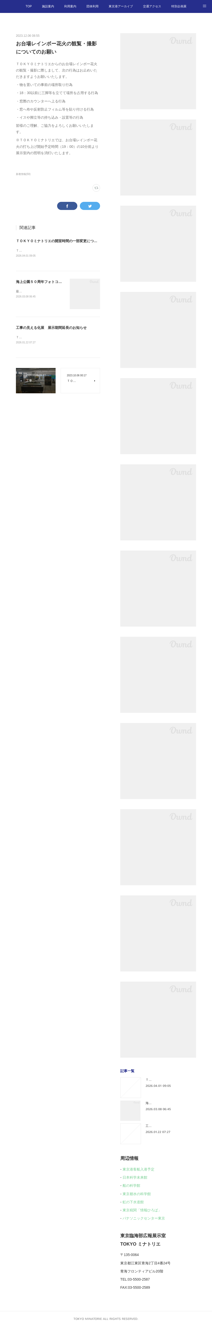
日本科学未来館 (135, 1177)
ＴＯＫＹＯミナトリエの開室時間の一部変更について (58, 241)
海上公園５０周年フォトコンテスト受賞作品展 (53, 282)
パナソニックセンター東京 (144, 1218)
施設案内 (48, 6)
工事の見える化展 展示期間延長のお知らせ (51, 328)
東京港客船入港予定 (138, 1169)
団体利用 (92, 6)
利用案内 (70, 6)
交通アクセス (152, 6)
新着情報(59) (23, 174)
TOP (29, 6)
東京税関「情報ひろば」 (142, 1210)
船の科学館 (131, 1185)
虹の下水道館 (133, 1202)
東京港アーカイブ (121, 6)
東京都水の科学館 (137, 1194)
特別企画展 (178, 6)
